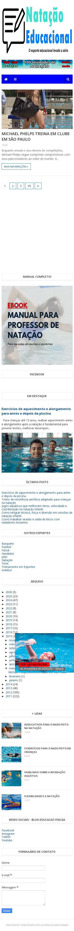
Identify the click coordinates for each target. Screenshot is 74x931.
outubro (14, 644)
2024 (9, 600)
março (13, 668)
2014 (9, 684)
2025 (9, 596)
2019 (9, 620)
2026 (9, 592)
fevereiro (15, 676)
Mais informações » (16, 166)
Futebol (6, 547)
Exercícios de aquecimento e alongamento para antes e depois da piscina (36, 411)
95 (29, 186)
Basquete (8, 543)
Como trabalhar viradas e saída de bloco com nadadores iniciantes (31, 520)
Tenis (5, 563)
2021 (9, 612)
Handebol (8, 553)
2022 (9, 608)
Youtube (7, 840)
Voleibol (7, 570)
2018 (9, 624)
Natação (7, 560)
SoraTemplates (30, 925)
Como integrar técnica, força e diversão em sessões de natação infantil (37, 514)
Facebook (8, 830)
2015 (9, 636)
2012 (9, 692)
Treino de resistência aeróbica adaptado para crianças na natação (36, 501)
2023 (9, 604)
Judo (4, 557)
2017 (9, 628)
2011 (9, 696)
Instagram (8, 834)
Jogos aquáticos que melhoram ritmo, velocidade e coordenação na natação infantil (34, 507)
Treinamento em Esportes (18, 567)
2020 (9, 616)
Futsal (5, 550)
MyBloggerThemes (56, 925)
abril (12, 664)
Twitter (6, 837)
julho (12, 656)
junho (13, 660)
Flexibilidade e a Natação (42, 796)
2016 (9, 632)
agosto (14, 652)
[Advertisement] (37, 231)
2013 (9, 688)
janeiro (14, 680)
